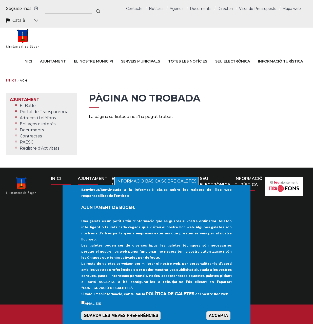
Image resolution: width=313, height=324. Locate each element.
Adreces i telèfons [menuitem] (38, 117)
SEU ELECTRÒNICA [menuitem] (232, 61)
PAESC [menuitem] (26, 142)
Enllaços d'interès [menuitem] (37, 124)
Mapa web (291, 8)
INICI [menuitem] (28, 61)
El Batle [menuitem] (28, 105)
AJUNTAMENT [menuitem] (53, 61)
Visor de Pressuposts (257, 8)
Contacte (134, 8)
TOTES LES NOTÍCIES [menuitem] (187, 61)
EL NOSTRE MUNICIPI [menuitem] (93, 61)
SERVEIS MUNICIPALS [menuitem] (140, 61)
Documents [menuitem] (32, 130)
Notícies (156, 8)
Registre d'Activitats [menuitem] (39, 148)
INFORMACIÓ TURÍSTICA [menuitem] (280, 61)
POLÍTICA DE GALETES (170, 299)
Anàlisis (93, 310)
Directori (225, 8)
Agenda (177, 8)
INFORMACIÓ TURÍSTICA (248, 181)
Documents (200, 8)
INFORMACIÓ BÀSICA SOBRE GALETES (156, 187)
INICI (56, 178)
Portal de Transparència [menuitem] (44, 111)
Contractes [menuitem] (31, 136)
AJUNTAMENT (93, 178)
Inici (11, 80)
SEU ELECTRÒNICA (215, 181)
